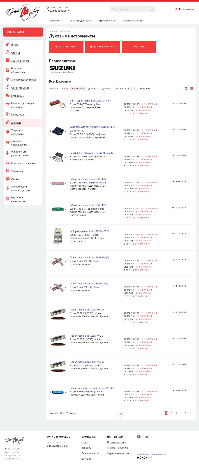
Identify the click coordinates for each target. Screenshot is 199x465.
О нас (84, 442)
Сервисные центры (118, 453)
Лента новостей (90, 453)
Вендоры (86, 448)
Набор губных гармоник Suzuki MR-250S (91, 153)
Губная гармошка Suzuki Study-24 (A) (89, 257)
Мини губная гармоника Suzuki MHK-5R (90, 100)
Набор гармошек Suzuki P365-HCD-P (89, 231)
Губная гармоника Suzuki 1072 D (87, 309)
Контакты (86, 459)
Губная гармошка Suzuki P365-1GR (88, 205)
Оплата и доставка (117, 448)
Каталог (53, 31)
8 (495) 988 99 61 (57, 446)
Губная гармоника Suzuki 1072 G (87, 362)
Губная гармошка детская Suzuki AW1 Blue (92, 388)
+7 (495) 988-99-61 (58, 11)
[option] (58, 131)
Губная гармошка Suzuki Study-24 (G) (89, 283)
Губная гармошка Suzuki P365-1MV (88, 179)
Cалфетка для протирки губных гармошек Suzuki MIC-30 (92, 128)
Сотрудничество (116, 442)
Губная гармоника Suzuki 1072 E (86, 335)
